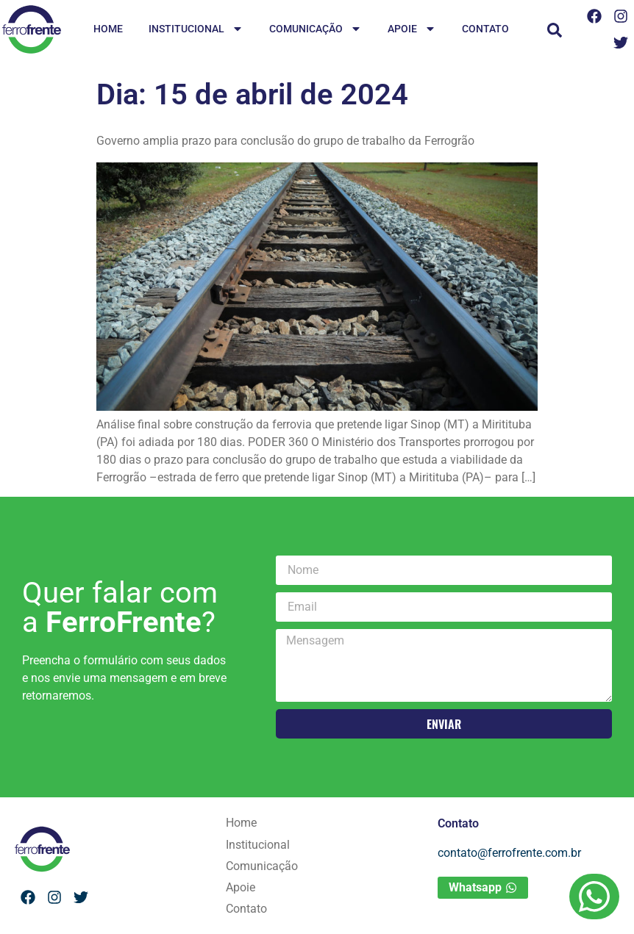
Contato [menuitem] (485, 29)
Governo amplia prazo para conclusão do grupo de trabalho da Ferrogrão (285, 141)
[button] (554, 30)
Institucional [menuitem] (196, 30)
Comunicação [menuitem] (315, 30)
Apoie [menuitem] (412, 30)
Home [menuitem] (108, 29)
